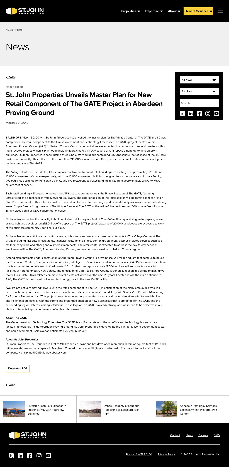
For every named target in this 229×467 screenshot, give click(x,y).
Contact (175, 435)
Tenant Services (197, 11)
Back (10, 77)
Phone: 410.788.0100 (139, 454)
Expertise (152, 11)
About (172, 11)
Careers (203, 435)
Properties (128, 11)
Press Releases (14, 86)
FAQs (217, 435)
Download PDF (17, 368)
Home (9, 29)
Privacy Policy (166, 454)
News (18, 29)
